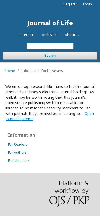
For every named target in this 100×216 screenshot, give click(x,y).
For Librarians (19, 160)
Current (26, 34)
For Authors (17, 152)
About (71, 34)
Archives (49, 34)
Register (70, 4)
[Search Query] (50, 46)
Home (10, 70)
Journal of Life (50, 22)
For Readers (17, 144)
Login (87, 4)
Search (50, 55)
